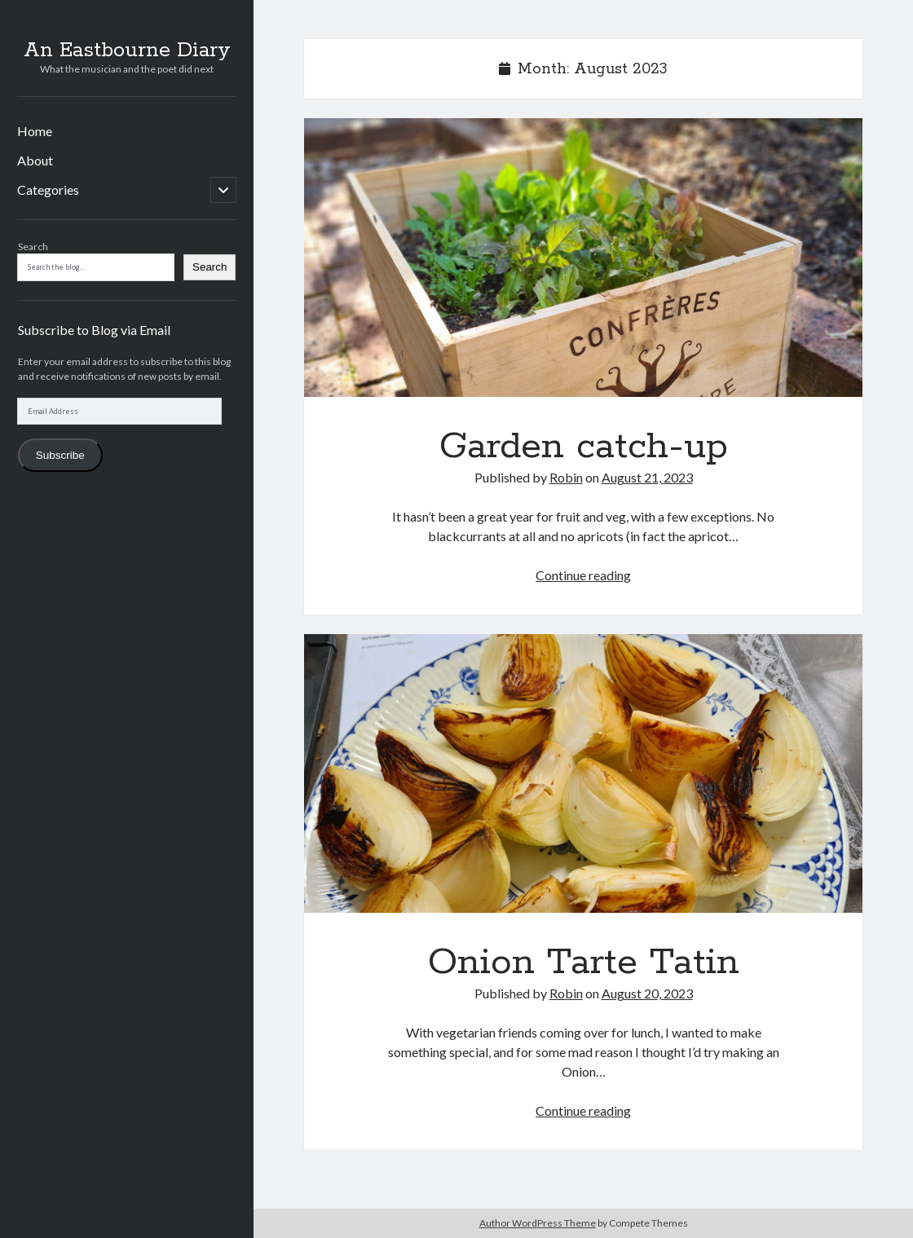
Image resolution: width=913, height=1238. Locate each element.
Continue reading (583, 575)
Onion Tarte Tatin (583, 773)
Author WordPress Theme (537, 1223)
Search (33, 246)
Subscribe (60, 455)
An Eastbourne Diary (127, 50)
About (35, 160)
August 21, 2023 (647, 477)
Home (34, 131)
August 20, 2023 (647, 993)
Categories (48, 189)
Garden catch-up (583, 257)
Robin (566, 477)
